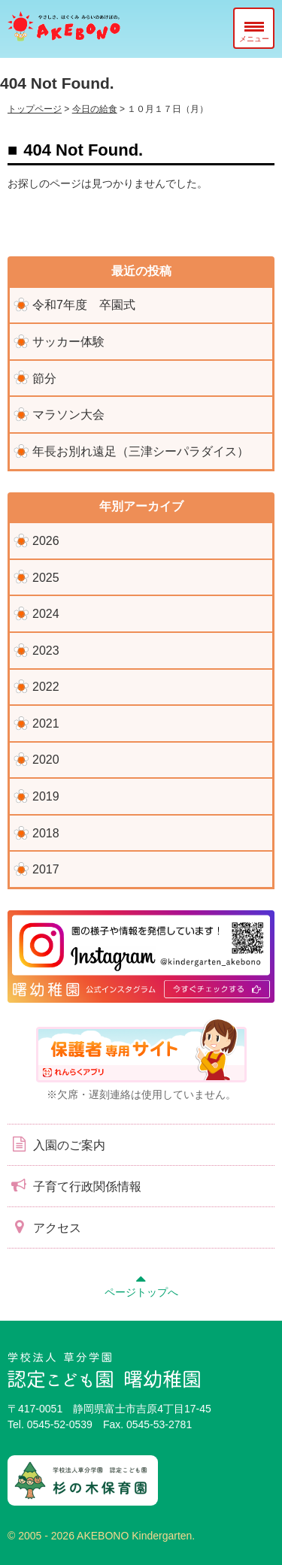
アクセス (44, 1226)
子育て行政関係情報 (74, 1185)
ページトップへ (141, 1284)
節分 (44, 378)
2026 (45, 540)
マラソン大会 (68, 414)
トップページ (35, 109)
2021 (45, 723)
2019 (45, 796)
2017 (45, 869)
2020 (45, 759)
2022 (45, 686)
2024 (45, 613)
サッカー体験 (68, 341)
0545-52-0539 (59, 1424)
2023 (45, 650)
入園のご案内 (56, 1144)
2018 (45, 833)
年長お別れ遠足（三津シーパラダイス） (140, 451)
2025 (45, 577)
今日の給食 (94, 109)
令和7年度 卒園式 (83, 304)
